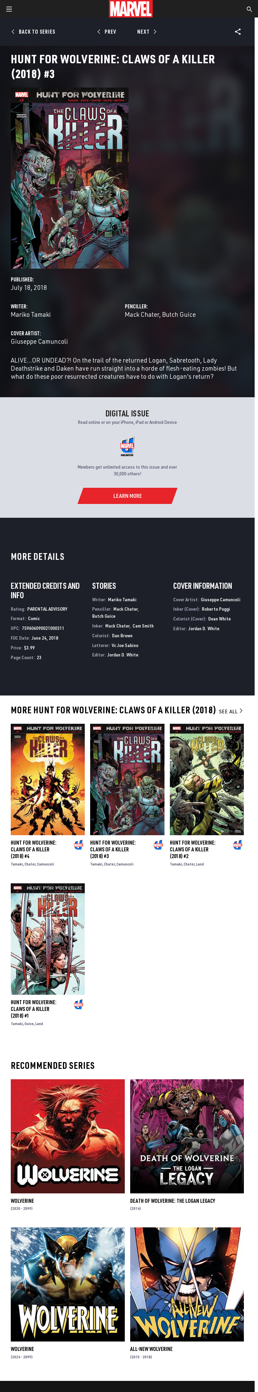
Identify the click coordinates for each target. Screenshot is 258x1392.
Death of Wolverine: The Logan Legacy (172, 1200)
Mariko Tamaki (31, 314)
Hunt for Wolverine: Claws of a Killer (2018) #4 (34, 849)
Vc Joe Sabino (125, 645)
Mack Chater (142, 314)
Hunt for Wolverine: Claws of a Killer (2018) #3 (113, 849)
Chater (30, 864)
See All (231, 711)
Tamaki (17, 864)
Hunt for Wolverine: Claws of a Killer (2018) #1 (34, 1009)
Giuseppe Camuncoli (39, 341)
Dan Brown (122, 635)
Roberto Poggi (216, 609)
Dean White (219, 618)
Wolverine (22, 1200)
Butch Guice (179, 314)
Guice (29, 1023)
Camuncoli (45, 864)
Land (200, 864)
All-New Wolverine (151, 1349)
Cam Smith (143, 626)
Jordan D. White (122, 654)
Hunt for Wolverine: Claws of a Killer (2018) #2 (193, 849)
